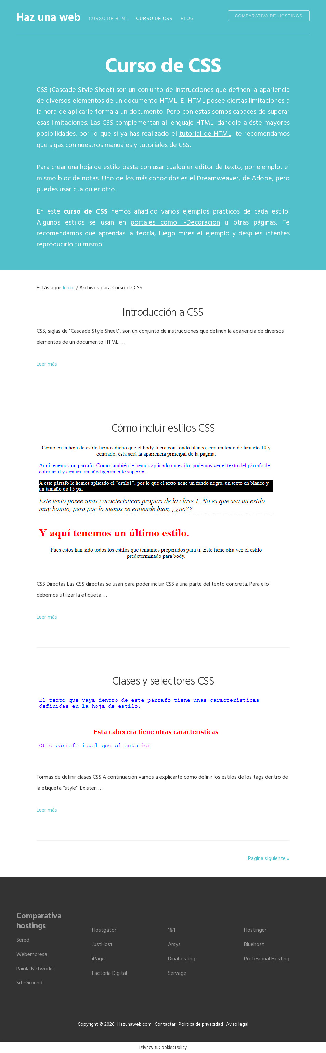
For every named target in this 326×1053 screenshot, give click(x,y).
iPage (98, 959)
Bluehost (254, 944)
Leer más (47, 364)
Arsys (174, 944)
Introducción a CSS (162, 313)
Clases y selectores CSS (163, 681)
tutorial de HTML (205, 134)
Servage (177, 973)
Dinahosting (181, 959)
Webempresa (31, 954)
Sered (22, 940)
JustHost (102, 944)
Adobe (262, 178)
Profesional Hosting (266, 959)
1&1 (171, 930)
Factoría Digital (109, 973)
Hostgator (104, 930)
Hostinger (255, 930)
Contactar (165, 1024)
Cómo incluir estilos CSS (163, 428)
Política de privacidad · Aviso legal (213, 1024)
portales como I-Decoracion (175, 222)
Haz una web (48, 18)
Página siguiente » (269, 858)
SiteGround (29, 983)
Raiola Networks (35, 969)
